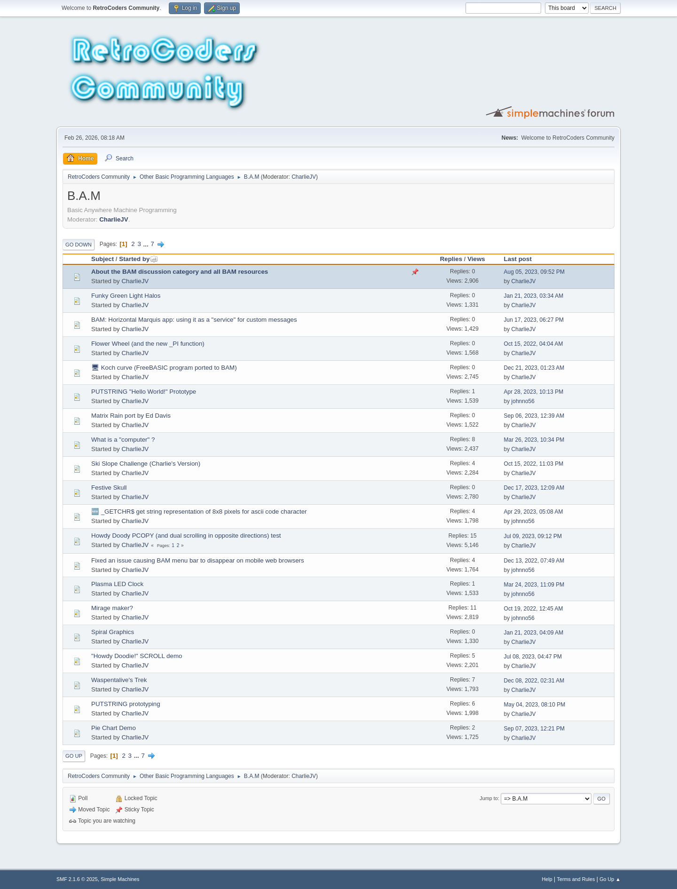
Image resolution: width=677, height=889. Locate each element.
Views (476, 258)
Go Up (73, 756)
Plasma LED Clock (117, 583)
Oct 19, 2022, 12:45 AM (533, 608)
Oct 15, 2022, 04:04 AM (533, 344)
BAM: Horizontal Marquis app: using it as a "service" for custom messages (194, 319)
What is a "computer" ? (123, 439)
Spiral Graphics (112, 631)
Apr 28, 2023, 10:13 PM (534, 392)
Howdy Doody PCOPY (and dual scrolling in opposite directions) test (186, 535)
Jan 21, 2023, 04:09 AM (534, 632)
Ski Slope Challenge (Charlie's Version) (145, 463)
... (146, 243)
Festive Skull (109, 487)
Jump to (488, 798)
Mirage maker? (112, 607)
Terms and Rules (576, 879)
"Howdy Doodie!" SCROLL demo (136, 655)
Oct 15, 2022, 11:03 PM (534, 463)
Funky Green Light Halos (125, 295)
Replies (451, 258)
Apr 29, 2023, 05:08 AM (533, 511)
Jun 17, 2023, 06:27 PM (534, 320)
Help (547, 879)
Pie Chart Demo (113, 727)
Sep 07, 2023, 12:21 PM (534, 728)
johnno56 (523, 401)
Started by (138, 258)
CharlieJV (303, 177)
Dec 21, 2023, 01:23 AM (534, 368)
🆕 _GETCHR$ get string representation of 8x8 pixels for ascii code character (199, 511)
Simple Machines (120, 879)
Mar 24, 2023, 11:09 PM (534, 584)
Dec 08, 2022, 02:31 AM (534, 680)
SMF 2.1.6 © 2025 (77, 879)
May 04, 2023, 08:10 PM (535, 704)
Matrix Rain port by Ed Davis (131, 415)
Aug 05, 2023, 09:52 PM (534, 272)
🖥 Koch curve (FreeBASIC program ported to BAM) (164, 367)
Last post (518, 258)
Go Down (78, 244)
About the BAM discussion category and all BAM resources (179, 271)
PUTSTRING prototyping (125, 703)
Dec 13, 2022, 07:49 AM (534, 560)
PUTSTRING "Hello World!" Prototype (143, 391)
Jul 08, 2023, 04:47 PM (533, 656)
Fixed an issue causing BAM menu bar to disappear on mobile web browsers (197, 560)
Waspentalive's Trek (119, 679)
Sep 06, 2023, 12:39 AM (534, 416)
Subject (102, 258)
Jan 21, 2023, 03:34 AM (534, 296)
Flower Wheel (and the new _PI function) (148, 343)
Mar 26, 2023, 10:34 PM (534, 440)
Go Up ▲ (610, 879)
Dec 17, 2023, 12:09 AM (534, 487)
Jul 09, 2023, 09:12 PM (533, 536)
